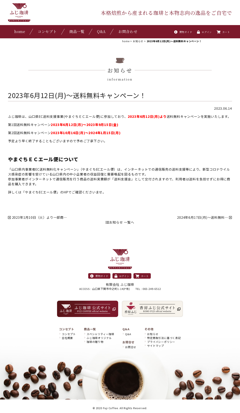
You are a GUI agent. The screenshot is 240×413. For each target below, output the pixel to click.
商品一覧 (77, 31)
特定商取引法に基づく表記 (164, 338)
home (19, 31)
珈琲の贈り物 (95, 342)
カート (223, 32)
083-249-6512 (152, 289)
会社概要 (67, 338)
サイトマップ (155, 346)
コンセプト (47, 31)
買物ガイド (183, 32)
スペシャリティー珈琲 (100, 334)
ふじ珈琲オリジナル (99, 338)
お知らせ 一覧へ (120, 222)
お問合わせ (128, 31)
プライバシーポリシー (161, 342)
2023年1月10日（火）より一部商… (37, 217)
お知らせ (152, 334)
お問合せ (130, 347)
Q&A (101, 31)
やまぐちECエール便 (41, 192)
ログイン (204, 32)
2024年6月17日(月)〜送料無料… (204, 217)
